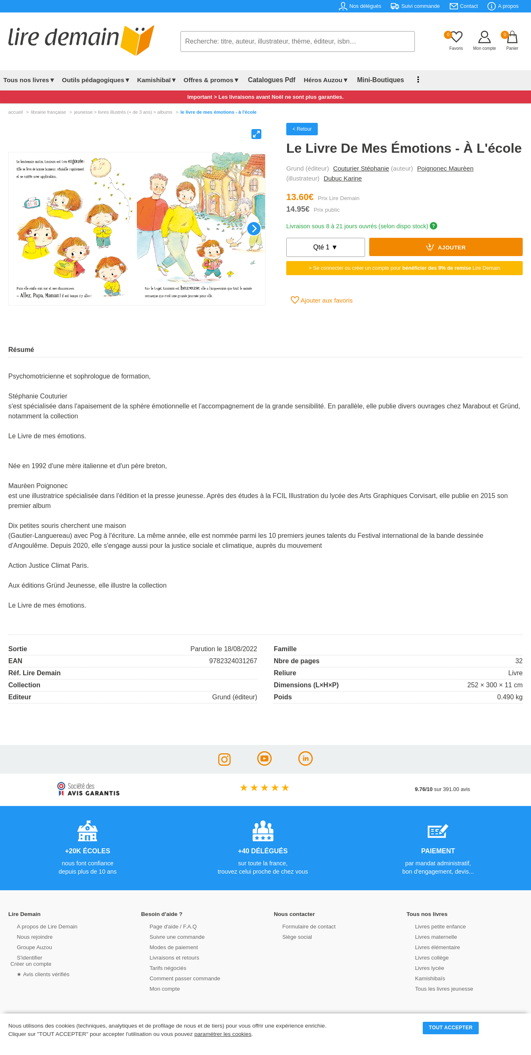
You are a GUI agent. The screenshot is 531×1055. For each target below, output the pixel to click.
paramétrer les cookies (222, 1034)
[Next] (253, 228)
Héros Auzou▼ (321, 79)
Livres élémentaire (430, 947)
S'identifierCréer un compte (30, 960)
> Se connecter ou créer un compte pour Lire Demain (404, 268)
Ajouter (446, 247)
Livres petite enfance (433, 926)
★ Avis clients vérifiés (35, 974)
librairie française (48, 112)
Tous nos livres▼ (29, 79)
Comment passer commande (177, 978)
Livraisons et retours (167, 957)
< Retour (302, 129)
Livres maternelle (429, 936)
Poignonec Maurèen (445, 168)
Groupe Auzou (27, 947)
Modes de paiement (166, 947)
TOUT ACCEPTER (451, 1028)
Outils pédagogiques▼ (96, 79)
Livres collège (425, 957)
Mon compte (157, 988)
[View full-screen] (256, 134)
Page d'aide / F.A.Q (166, 926)
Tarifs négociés (160, 968)
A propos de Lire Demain (39, 926)
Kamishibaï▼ (157, 79)
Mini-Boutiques (373, 79)
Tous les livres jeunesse (437, 988)
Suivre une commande (169, 936)
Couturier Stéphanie (361, 168)
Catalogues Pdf (269, 79)
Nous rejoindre (27, 936)
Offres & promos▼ (212, 79)
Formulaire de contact (301, 926)
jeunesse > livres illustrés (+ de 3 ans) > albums (123, 112)
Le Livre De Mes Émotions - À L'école (218, 112)
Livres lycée (423, 968)
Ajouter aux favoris (322, 300)
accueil (15, 112)
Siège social (290, 936)
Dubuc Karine (343, 178)
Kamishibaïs (423, 978)
